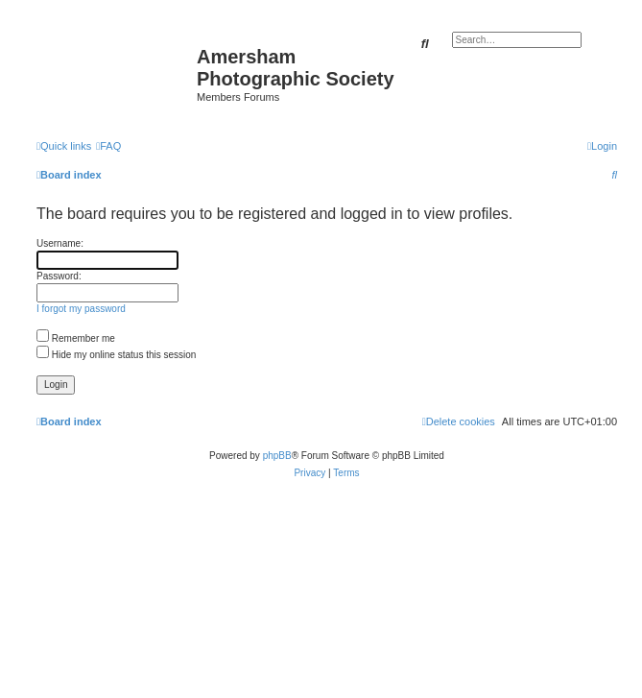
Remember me (75, 338)
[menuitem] (108, 145)
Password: (59, 276)
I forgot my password (81, 308)
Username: (59, 243)
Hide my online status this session (116, 354)
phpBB (277, 455)
